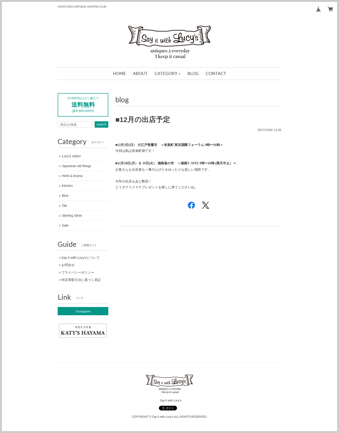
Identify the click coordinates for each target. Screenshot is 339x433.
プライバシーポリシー (77, 272)
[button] (167, 73)
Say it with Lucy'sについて (80, 258)
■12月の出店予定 (142, 119)
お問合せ (68, 265)
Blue (65, 195)
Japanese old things (76, 166)
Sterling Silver (72, 215)
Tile (64, 206)
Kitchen (67, 186)
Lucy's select (71, 156)
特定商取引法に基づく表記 (81, 280)
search (101, 124)
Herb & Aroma (72, 176)
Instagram (83, 311)
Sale (65, 225)
